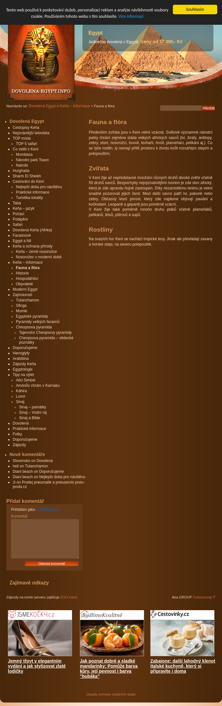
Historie (22, 273)
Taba (17, 203)
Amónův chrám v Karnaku (38, 385)
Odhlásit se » (49, 509)
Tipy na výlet (23, 375)
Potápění (20, 219)
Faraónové (22, 235)
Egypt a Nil (22, 241)
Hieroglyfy (21, 353)
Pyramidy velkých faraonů (37, 322)
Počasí (18, 214)
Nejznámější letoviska (31, 133)
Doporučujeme (25, 348)
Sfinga (21, 305)
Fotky (17, 434)
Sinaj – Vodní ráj (33, 412)
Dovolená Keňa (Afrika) (32, 230)
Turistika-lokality (29, 197)
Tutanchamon (27, 300)
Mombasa (24, 154)
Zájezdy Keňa (24, 364)
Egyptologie (23, 369)
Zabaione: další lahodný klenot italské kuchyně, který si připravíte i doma (182, 666)
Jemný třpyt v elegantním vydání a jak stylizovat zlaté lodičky (37, 666)
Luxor (20, 396)
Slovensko (21, 461)
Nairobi (22, 165)
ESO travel (69, 597)
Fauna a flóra (28, 268)
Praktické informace (32, 192)
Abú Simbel (25, 380)
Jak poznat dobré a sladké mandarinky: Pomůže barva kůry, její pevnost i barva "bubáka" (109, 668)
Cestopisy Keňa (26, 127)
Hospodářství (27, 278)
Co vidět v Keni (25, 149)
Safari (18, 224)
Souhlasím (195, 9)
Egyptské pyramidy (32, 316)
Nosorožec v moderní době (39, 257)
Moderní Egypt (25, 289)
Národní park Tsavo (32, 160)
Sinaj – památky (32, 407)
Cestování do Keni (28, 181)
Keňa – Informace (28, 262)
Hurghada (21, 170)
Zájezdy (19, 445)
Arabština (21, 358)
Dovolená (21, 423)
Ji (14, 482)
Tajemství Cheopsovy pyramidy (45, 332)
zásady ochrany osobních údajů (111, 694)
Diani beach (23, 471)
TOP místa (22, 138)
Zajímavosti (22, 295)
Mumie (21, 311)
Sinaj (20, 401)
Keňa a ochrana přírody (32, 246)
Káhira (21, 391)
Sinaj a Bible (29, 418)
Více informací (130, 16)
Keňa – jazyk (24, 208)
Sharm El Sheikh (27, 176)
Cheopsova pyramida (34, 327)
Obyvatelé (24, 284)
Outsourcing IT (204, 597)
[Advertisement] (142, 295)
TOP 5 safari (26, 144)
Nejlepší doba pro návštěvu (39, 187)
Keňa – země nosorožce (36, 251)
